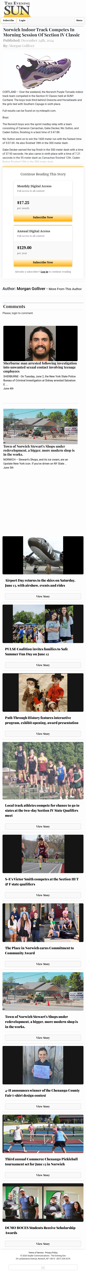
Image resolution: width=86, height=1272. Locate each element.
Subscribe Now (43, 217)
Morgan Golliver (31, 288)
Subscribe (8, 20)
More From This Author (65, 289)
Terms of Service (36, 1253)
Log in (44, 271)
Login (22, 20)
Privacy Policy (51, 1253)
